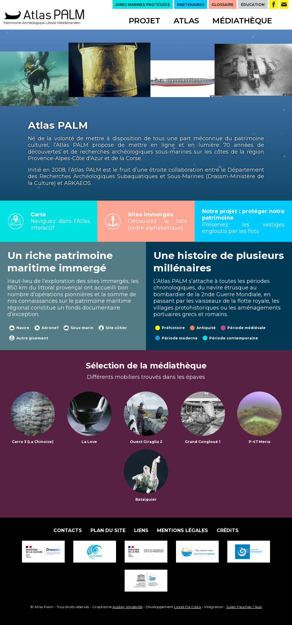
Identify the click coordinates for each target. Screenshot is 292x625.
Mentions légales (182, 530)
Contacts (67, 530)
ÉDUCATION (253, 4)
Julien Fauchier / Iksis (244, 607)
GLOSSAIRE (223, 4)
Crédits (228, 530)
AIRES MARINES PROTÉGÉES (142, 4)
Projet (144, 20)
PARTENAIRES (190, 4)
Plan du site (108, 530)
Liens (141, 530)
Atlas (186, 20)
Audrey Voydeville (127, 607)
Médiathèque (242, 20)
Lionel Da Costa (187, 607)
